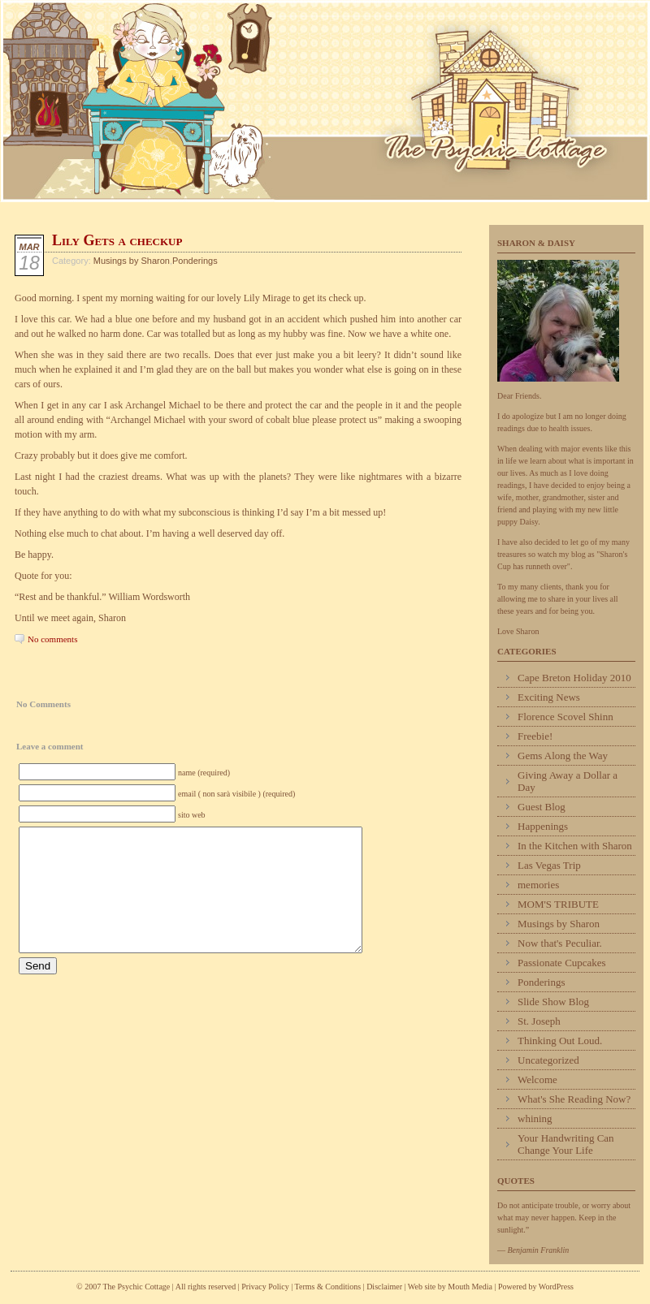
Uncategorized (548, 1060)
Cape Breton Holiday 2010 (574, 677)
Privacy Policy (265, 1286)
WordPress (556, 1286)
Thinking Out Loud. (560, 1040)
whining (535, 1118)
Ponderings (195, 261)
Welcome (537, 1079)
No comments (52, 639)
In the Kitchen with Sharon (575, 846)
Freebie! (535, 736)
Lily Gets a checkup (117, 240)
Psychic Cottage (325, 101)
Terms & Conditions (329, 1286)
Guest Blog (542, 807)
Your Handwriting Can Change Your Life (566, 1144)
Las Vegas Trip (549, 865)
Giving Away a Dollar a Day (568, 781)
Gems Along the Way (563, 755)
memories (538, 885)
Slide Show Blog (553, 1001)
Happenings (543, 826)
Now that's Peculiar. (560, 943)
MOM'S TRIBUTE (558, 904)
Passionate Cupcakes (562, 962)
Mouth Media (470, 1286)
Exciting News (549, 697)
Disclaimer (384, 1286)
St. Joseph (539, 1021)
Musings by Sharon (131, 261)
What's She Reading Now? (574, 1099)
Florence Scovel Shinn (565, 716)
